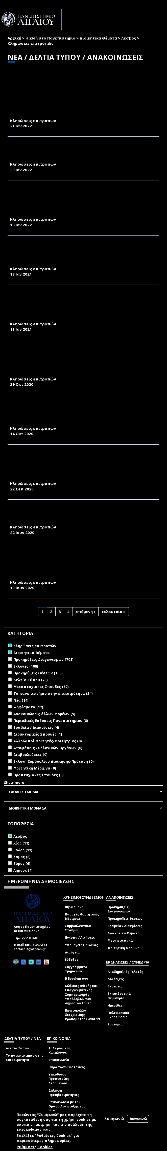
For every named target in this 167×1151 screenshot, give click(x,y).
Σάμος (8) (22, 856)
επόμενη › (85, 611)
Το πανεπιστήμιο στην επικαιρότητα (24, 1057)
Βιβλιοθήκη (74, 907)
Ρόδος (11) (22, 850)
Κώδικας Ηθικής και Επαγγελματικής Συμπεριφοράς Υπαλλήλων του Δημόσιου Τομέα (81, 994)
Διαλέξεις (116, 979)
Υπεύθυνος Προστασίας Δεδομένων (59, 1078)
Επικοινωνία (59, 1060)
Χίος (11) (21, 843)
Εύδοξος (71, 959)
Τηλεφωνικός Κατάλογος (59, 1050)
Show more (14, 782)
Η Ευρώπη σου (76, 978)
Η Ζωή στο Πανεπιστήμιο (50, 38)
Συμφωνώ (114, 1118)
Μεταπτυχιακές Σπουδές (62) (41, 686)
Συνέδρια (115, 1024)
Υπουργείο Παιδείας (81, 945)
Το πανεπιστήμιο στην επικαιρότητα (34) (53, 693)
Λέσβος (128, 38)
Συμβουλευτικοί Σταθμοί (78, 928)
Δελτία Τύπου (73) (30, 679)
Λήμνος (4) (23, 870)
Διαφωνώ (138, 1119)
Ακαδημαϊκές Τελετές (125, 972)
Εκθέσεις (115, 986)
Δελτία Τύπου (17, 1048)
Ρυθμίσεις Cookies (35, 1146)
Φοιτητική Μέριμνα (124, 948)
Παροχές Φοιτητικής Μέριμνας (82, 916)
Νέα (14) (21, 700)
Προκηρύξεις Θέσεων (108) (38, 673)
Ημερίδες (115, 1005)
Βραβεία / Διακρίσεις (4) (36, 727)
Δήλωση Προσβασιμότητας (64, 1092)
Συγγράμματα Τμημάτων (76, 969)
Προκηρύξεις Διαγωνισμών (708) (43, 659)
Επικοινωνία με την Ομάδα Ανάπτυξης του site (67, 1106)
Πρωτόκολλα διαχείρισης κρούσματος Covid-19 (82, 1014)
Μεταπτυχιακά (120, 940)
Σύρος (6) (21, 863)
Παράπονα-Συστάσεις (67, 1067)
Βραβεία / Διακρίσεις (125, 926)
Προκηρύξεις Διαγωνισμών (119, 909)
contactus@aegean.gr (31, 949)
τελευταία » (114, 611)
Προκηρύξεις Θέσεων (125, 918)
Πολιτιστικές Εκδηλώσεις (119, 1015)
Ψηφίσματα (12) (28, 707)
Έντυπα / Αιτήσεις (80, 937)
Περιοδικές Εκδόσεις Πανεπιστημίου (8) (50, 720)
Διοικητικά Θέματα (98, 38)
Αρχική (14, 38)
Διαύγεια (72, 952)
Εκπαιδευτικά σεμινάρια (119, 995)
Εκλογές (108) (25, 666)
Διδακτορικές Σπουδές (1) (37, 734)
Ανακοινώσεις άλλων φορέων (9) (44, 713)
